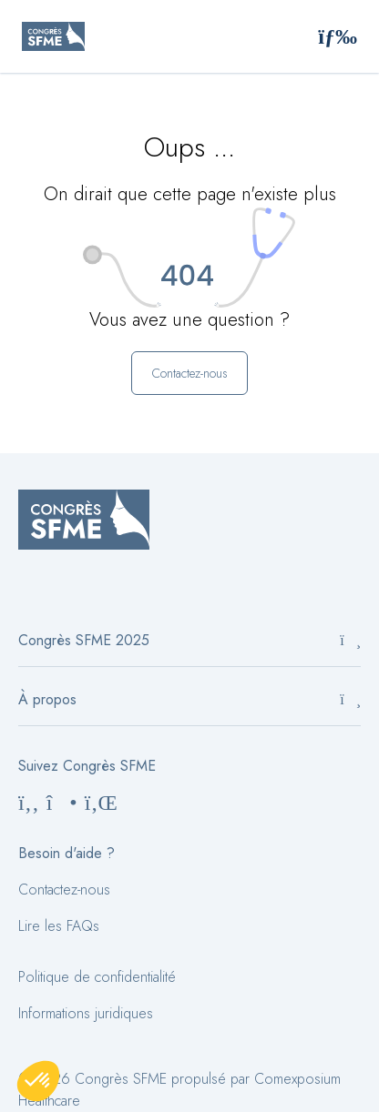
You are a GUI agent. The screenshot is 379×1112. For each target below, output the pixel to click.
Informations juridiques (85, 1013)
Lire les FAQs (58, 925)
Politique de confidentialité (97, 976)
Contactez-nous (64, 889)
